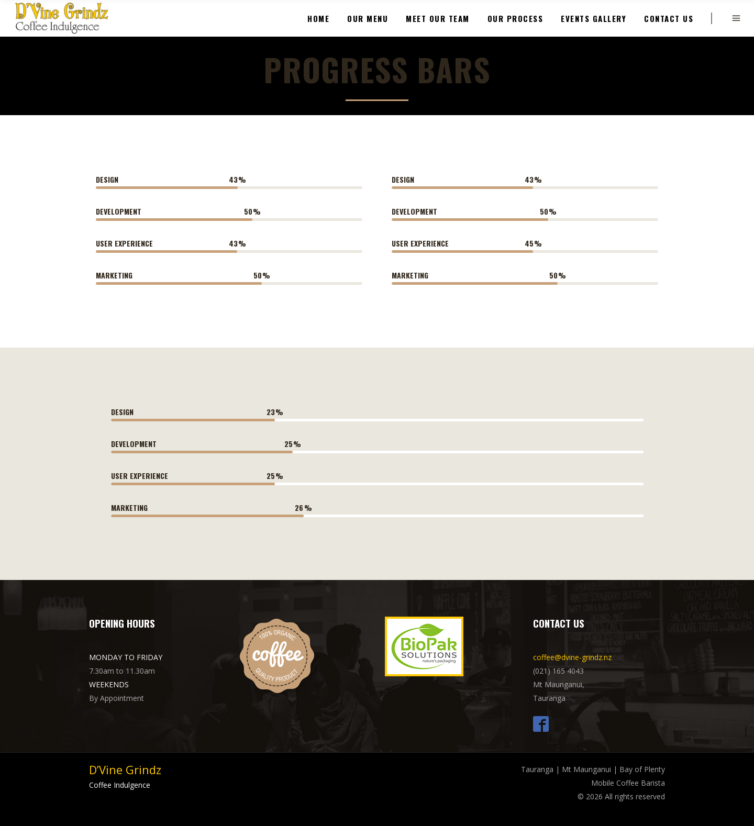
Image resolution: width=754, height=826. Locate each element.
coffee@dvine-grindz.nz (572, 657)
